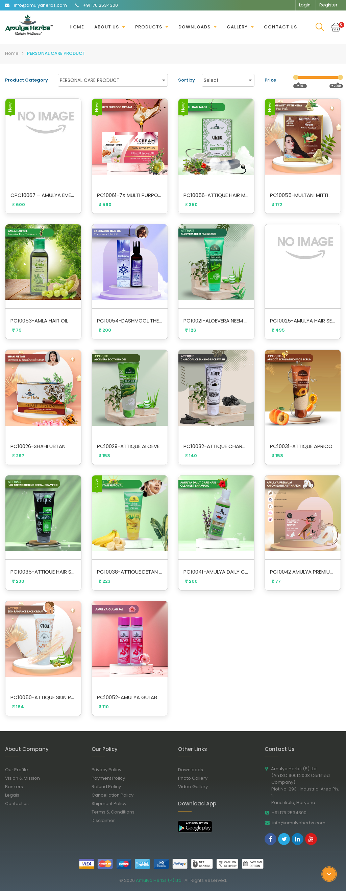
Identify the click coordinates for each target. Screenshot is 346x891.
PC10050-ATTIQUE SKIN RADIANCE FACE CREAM (43, 697)
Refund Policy (109, 786)
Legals (14, 795)
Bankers (16, 786)
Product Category (26, 80)
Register (328, 5)
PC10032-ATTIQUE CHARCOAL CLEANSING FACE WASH (216, 446)
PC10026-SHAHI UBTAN (38, 446)
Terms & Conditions (115, 812)
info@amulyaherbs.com (296, 823)
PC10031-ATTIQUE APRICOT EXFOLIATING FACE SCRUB (303, 446)
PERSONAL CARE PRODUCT (56, 53)
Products (148, 27)
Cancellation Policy (115, 795)
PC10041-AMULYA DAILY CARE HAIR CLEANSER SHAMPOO (216, 571)
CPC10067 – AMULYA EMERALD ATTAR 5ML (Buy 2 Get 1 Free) (43, 195)
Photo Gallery (195, 778)
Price (270, 80)
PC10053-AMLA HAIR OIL (39, 320)
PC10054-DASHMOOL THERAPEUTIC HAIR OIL (130, 320)
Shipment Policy (111, 803)
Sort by (186, 80)
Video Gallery (195, 786)
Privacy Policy (109, 769)
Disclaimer (106, 820)
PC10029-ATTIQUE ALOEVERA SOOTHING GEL (130, 446)
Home (77, 27)
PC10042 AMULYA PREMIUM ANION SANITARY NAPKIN (303, 571)
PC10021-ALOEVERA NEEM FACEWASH (216, 320)
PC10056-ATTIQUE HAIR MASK (216, 195)
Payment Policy (111, 778)
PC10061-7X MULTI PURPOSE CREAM (130, 195)
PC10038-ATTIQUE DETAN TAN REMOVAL (130, 571)
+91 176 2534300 (287, 812)
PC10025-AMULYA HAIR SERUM (303, 320)
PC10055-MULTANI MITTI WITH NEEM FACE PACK (303, 195)
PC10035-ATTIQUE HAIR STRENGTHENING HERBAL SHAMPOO (43, 571)
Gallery (237, 27)
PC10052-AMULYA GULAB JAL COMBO (130, 697)
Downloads (194, 27)
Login (305, 5)
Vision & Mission (25, 778)
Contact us (280, 27)
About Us (106, 27)
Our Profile (19, 769)
